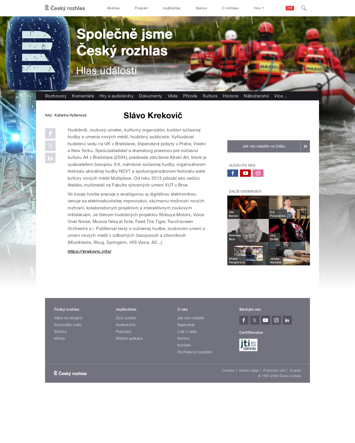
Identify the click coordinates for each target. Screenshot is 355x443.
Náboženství (256, 95)
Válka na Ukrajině (68, 367)
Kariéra (183, 387)
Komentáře (83, 95)
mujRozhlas (171, 8)
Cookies (228, 419)
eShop (59, 387)
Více (280, 95)
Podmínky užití (274, 419)
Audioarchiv (126, 374)
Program (141, 8)
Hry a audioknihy (117, 95)
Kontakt (184, 394)
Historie (230, 95)
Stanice (201, 8)
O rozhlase (230, 8)
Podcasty (124, 381)
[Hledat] (304, 8)
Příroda (190, 95)
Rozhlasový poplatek (195, 401)
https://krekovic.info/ (90, 319)
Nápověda (186, 374)
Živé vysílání (126, 367)
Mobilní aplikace (129, 387)
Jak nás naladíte (191, 367)
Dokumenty (150, 95)
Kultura (210, 95)
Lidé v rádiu (187, 381)
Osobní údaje (249, 419)
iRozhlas (113, 8)
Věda (173, 95)
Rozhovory (56, 95)
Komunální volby (68, 374)
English (295, 419)
